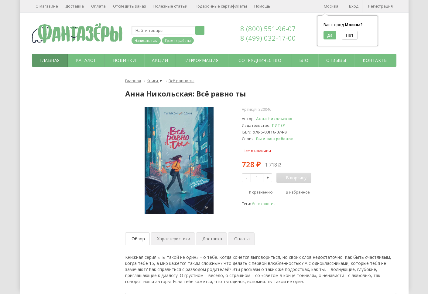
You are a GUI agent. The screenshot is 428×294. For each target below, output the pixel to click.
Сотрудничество (259, 60)
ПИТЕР (278, 125)
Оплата (98, 6)
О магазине (47, 6)
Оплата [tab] (242, 239)
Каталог (86, 60)
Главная (49, 60)
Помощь (262, 6)
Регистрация (380, 6)
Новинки (124, 60)
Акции (160, 60)
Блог (305, 60)
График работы (178, 40)
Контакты (375, 60)
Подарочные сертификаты (221, 6)
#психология (264, 203)
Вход (353, 6)
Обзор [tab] (138, 239)
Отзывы (336, 60)
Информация (201, 60)
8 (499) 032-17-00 (268, 37)
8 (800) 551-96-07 (268, 28)
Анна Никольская (274, 118)
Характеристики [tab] (173, 239)
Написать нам (146, 40)
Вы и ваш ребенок (274, 138)
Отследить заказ (129, 6)
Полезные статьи (170, 6)
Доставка (74, 6)
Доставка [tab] (212, 239)
